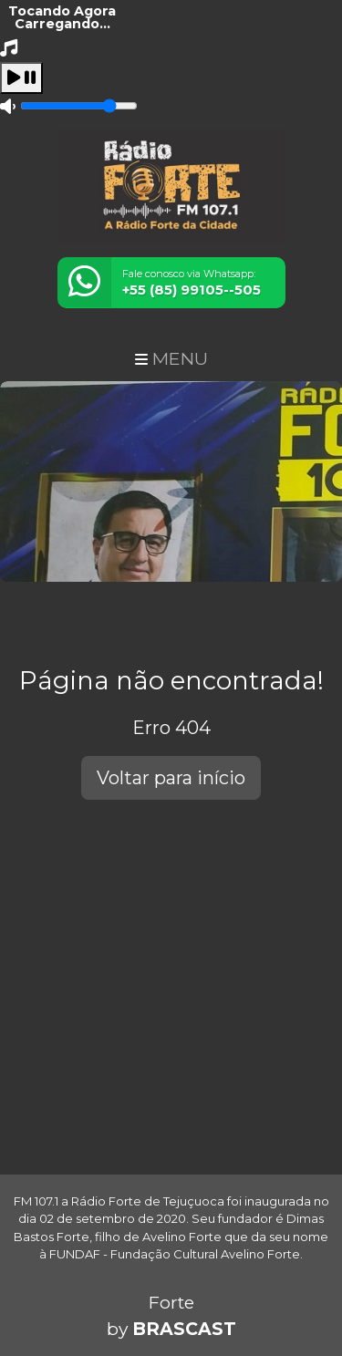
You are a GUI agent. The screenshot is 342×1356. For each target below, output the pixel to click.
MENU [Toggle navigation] (171, 358)
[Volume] (79, 105)
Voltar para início (171, 778)
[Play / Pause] (21, 78)
